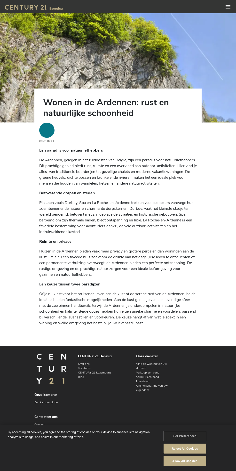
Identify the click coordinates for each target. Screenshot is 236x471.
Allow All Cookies (184, 461)
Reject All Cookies (185, 449)
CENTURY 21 (47, 133)
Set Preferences (184, 436)
